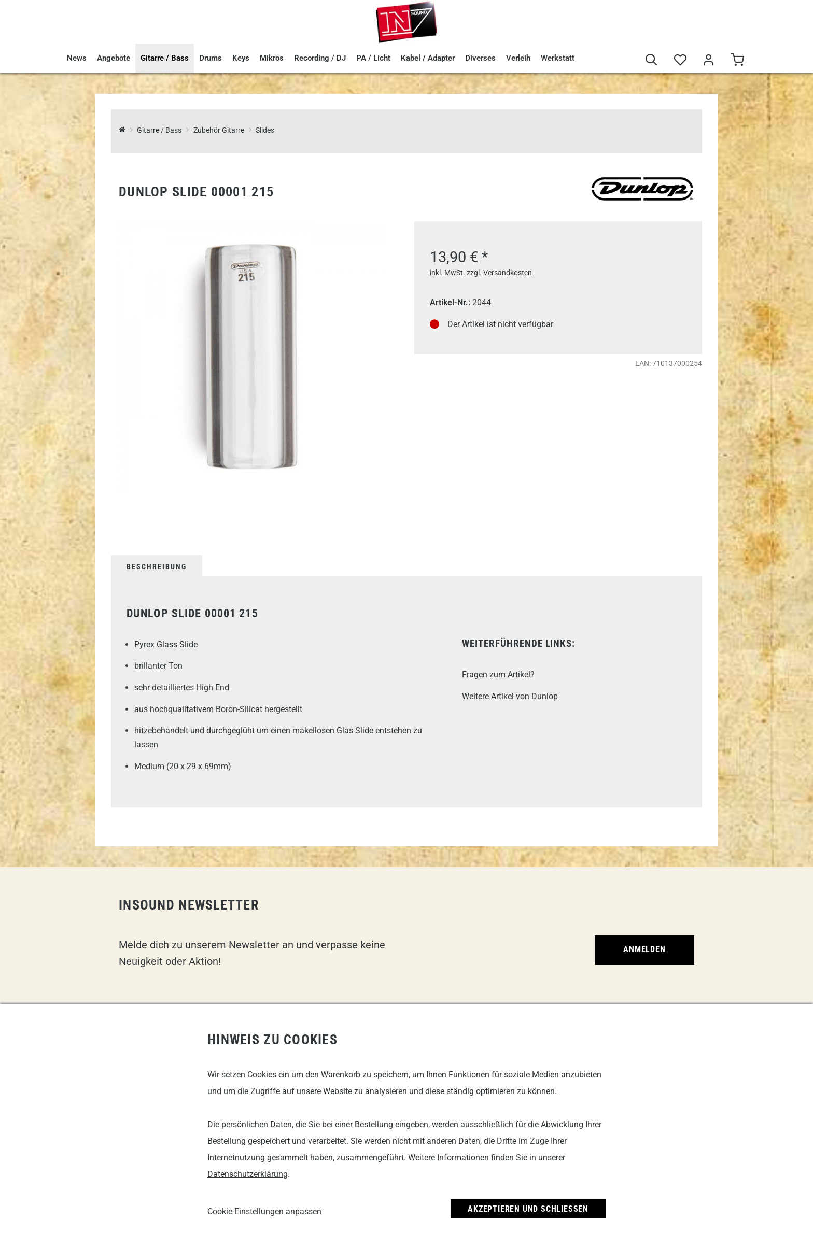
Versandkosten (507, 272)
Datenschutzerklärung (247, 1174)
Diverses (480, 58)
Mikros (272, 58)
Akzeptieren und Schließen (528, 1209)
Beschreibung (157, 566)
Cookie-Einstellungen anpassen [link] (264, 1211)
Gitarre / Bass (165, 58)
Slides (265, 130)
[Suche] (651, 60)
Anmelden (644, 949)
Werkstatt (557, 58)
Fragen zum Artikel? (498, 674)
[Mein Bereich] (708, 60)
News (77, 58)
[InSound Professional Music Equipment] (122, 130)
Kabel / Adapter (428, 58)
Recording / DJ (320, 58)
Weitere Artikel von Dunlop (510, 696)
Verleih (518, 58)
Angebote (113, 58)
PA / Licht (373, 58)
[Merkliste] (680, 60)
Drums (210, 58)
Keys (240, 58)
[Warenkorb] (737, 60)
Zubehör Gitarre (218, 130)
